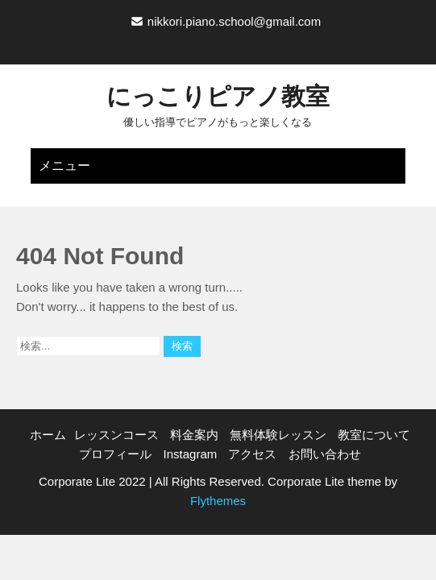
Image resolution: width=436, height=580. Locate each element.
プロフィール (115, 454)
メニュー (64, 165)
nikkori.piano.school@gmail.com (234, 21)
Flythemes (218, 501)
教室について (374, 434)
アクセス (252, 454)
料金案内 (194, 434)
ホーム (48, 434)
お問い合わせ (325, 454)
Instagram (191, 454)
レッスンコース (116, 434)
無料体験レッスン (278, 434)
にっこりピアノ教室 (218, 96)
